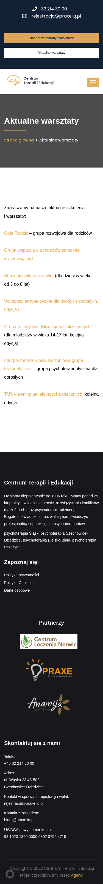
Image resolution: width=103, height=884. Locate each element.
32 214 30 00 (49, 9)
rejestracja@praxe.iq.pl (51, 16)
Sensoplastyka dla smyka (29, 275)
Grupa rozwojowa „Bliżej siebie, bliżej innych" (48, 326)
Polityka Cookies (18, 582)
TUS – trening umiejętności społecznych (43, 394)
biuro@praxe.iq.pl (19, 820)
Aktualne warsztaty (51, 53)
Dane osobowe (17, 590)
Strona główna (19, 140)
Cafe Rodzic (16, 233)
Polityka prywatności (21, 575)
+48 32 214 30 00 (19, 763)
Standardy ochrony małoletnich (51, 38)
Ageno (77, 875)
